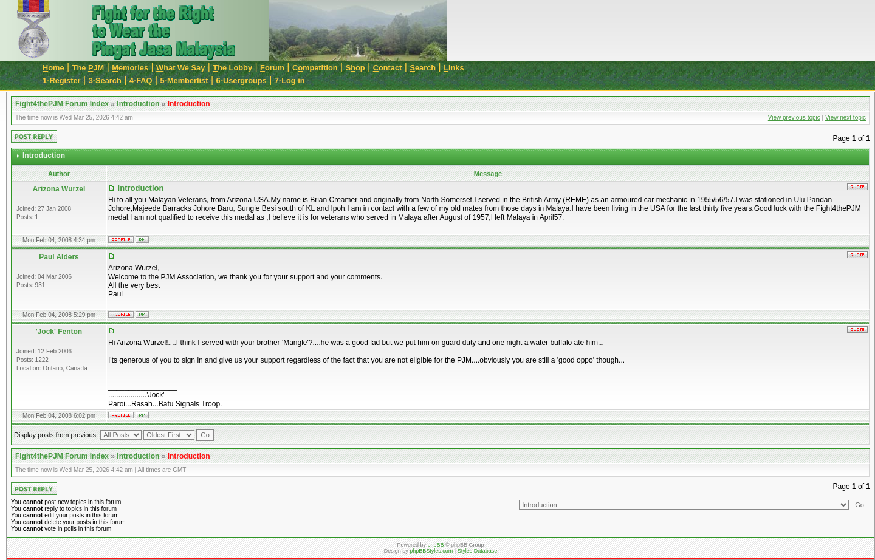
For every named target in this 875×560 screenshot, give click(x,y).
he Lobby (232, 67)
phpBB (435, 545)
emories (130, 67)
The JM (88, 67)
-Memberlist (184, 80)
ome (53, 67)
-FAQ (141, 80)
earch (423, 67)
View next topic (845, 117)
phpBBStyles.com (431, 551)
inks (454, 67)
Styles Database (478, 551)
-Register (62, 80)
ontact (387, 67)
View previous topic (794, 117)
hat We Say (180, 67)
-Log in (290, 80)
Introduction (138, 104)
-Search (105, 80)
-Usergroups (241, 80)
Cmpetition (315, 67)
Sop (355, 67)
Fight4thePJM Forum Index (62, 104)
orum (272, 67)
